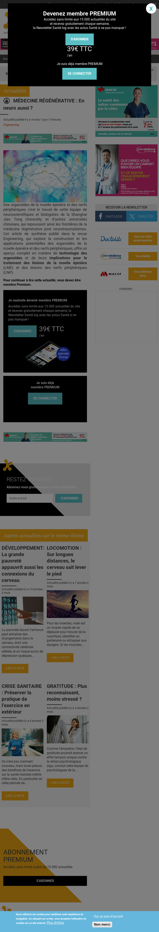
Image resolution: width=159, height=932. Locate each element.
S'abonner (79, 39)
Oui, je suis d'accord (108, 916)
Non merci (102, 924)
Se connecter (79, 74)
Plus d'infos (55, 923)
